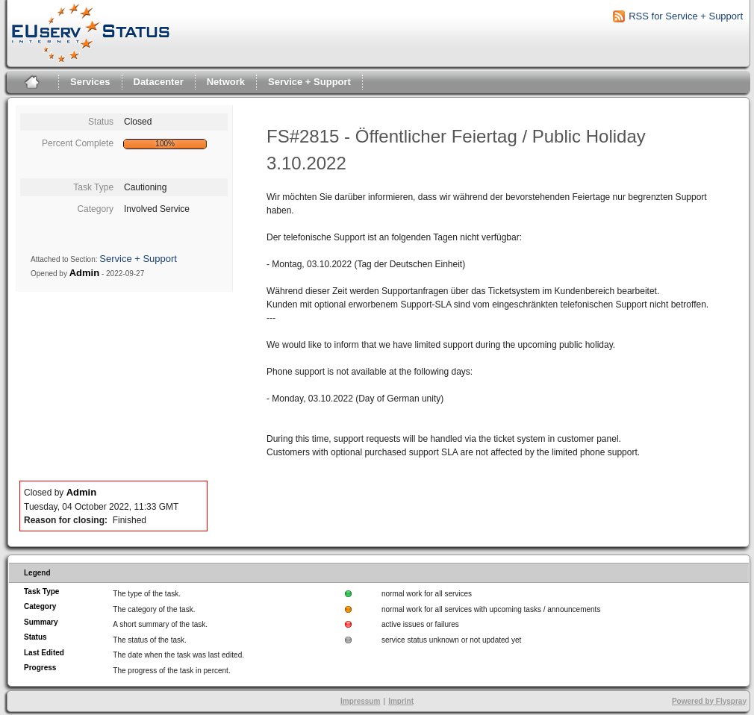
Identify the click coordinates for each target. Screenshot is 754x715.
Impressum (360, 701)
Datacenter (159, 81)
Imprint (401, 701)
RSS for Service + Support (686, 16)
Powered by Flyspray (709, 701)
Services (90, 81)
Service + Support (309, 81)
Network (226, 81)
